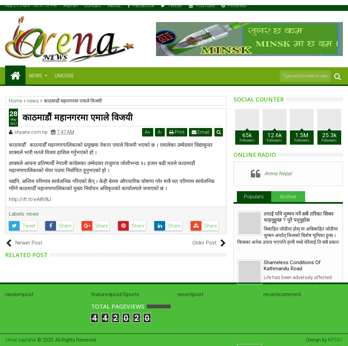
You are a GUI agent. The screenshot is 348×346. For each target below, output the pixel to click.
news (33, 214)
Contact (92, 5)
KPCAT (335, 340)
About (114, 5)
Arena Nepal (278, 173)
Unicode (64, 75)
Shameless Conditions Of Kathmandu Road (292, 265)
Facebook (140, 5)
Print (177, 132)
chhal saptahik (20, 340)
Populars (254, 196)
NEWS (35, 75)
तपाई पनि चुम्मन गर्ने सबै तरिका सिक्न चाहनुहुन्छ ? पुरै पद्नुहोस (298, 217)
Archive (288, 196)
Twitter (171, 5)
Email (200, 132)
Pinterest (233, 5)
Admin (70, 5)
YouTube (202, 5)
